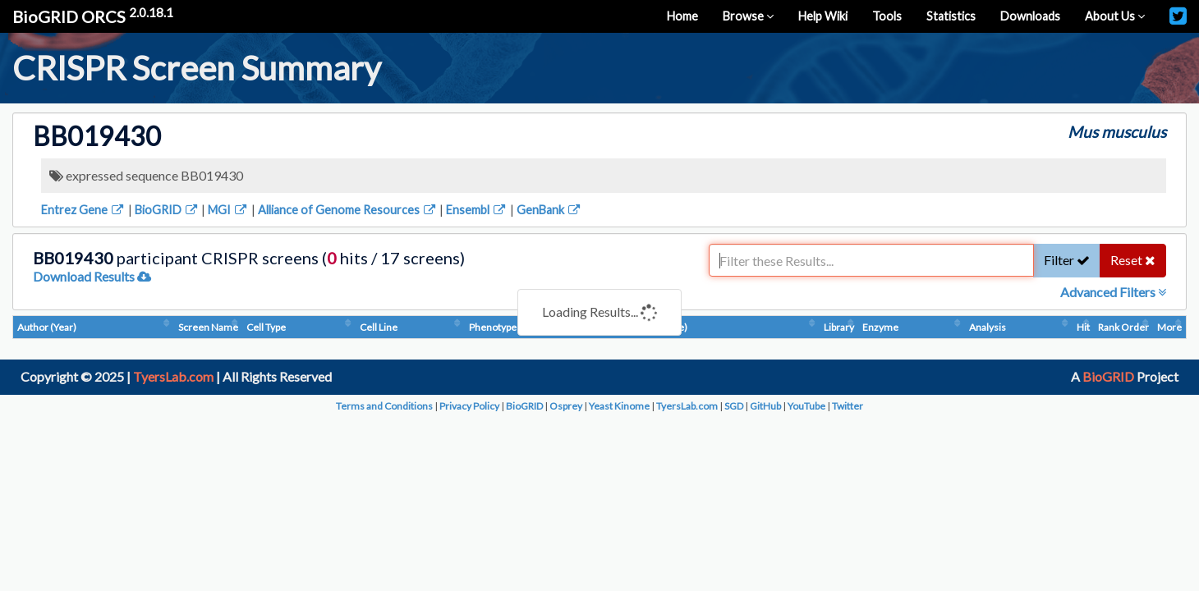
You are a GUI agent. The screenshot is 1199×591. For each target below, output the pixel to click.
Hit (1083, 327)
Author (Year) (46, 327)
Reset (1132, 260)
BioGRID (167, 210)
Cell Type (266, 327)
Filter (1067, 260)
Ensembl (477, 210)
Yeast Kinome (619, 406)
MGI (228, 210)
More (1169, 327)
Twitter (847, 406)
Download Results (92, 276)
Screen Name (208, 327)
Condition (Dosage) (645, 327)
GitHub (765, 406)
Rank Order (1123, 327)
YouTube (806, 406)
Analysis (987, 327)
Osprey (565, 406)
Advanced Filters (1113, 292)
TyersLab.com (173, 376)
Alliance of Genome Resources (348, 210)
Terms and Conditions (384, 406)
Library (839, 327)
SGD (733, 406)
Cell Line (378, 327)
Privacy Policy (469, 406)
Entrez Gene (83, 210)
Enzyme (880, 327)
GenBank (549, 210)
